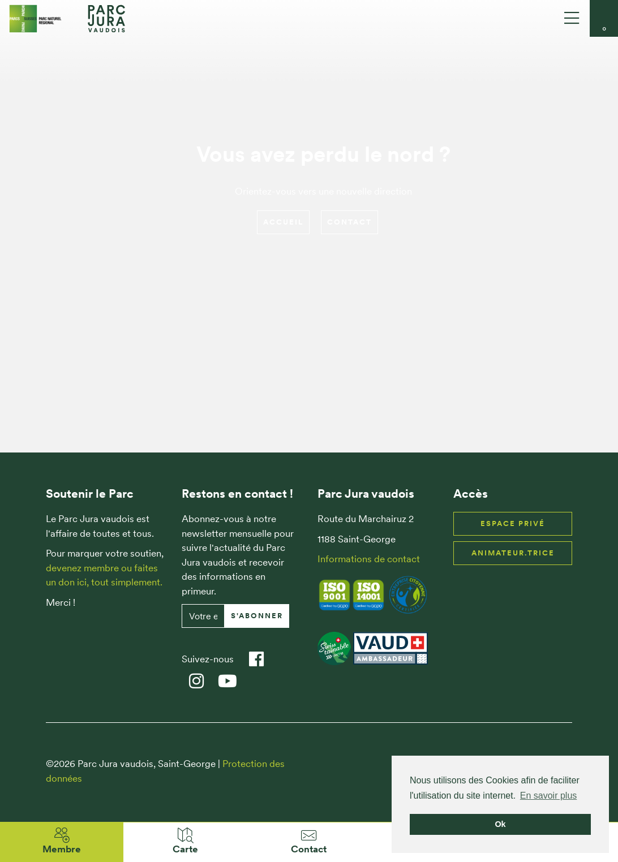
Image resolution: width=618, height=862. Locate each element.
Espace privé (512, 523)
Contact (349, 222)
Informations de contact (368, 559)
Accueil (283, 222)
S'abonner (257, 615)
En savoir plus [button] (548, 795)
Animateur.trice (513, 553)
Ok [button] (500, 824)
